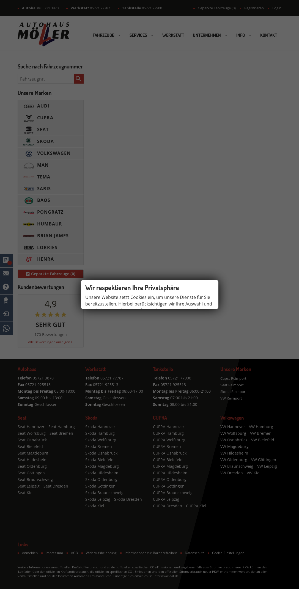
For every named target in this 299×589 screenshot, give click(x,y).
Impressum (148, 329)
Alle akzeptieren (160, 316)
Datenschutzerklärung (108, 329)
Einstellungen (197, 316)
